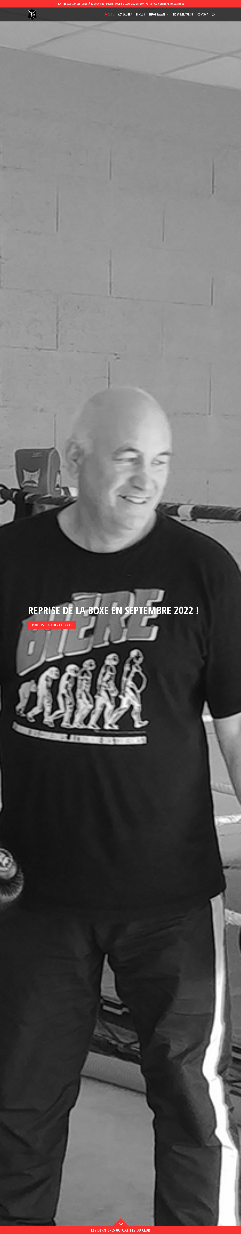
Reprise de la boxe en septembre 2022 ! (113, 643)
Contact (202, 14)
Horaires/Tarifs (183, 14)
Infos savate (157, 14)
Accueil (109, 14)
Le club (140, 14)
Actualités (125, 14)
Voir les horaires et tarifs (52, 657)
